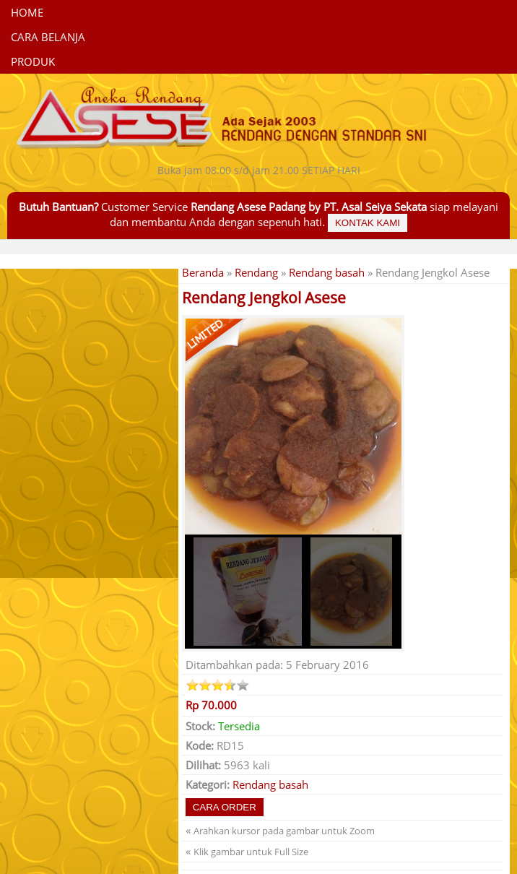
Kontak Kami (367, 222)
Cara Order (224, 807)
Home (27, 12)
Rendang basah (327, 272)
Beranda (203, 272)
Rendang (256, 272)
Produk (33, 61)
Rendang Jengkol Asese (264, 297)
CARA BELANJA (48, 37)
